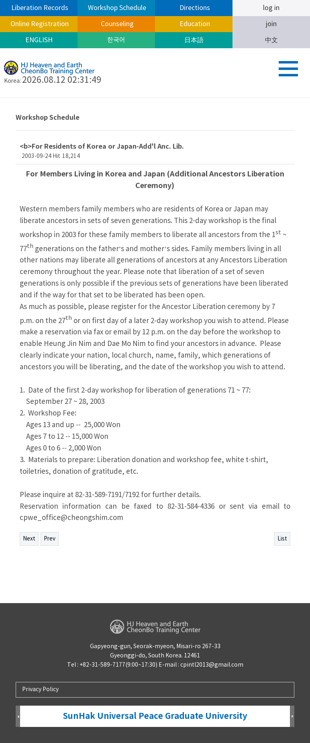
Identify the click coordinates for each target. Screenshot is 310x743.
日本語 (194, 40)
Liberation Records (39, 8)
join (271, 24)
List (282, 539)
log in (271, 8)
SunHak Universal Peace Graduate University (155, 716)
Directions (194, 8)
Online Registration (39, 24)
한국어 (116, 40)
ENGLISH (39, 40)
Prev (49, 539)
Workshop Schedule (116, 8)
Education (194, 24)
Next (29, 539)
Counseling (116, 24)
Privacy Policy (40, 689)
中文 (271, 40)
